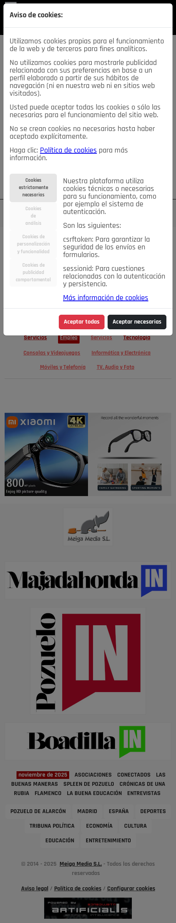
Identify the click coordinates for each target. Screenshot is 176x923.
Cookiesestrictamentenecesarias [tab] (33, 188)
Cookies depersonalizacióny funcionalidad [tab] (33, 244)
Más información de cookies (105, 298)
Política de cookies (68, 150)
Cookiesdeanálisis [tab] (33, 216)
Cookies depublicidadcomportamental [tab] (33, 272)
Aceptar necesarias (137, 322)
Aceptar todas (82, 322)
